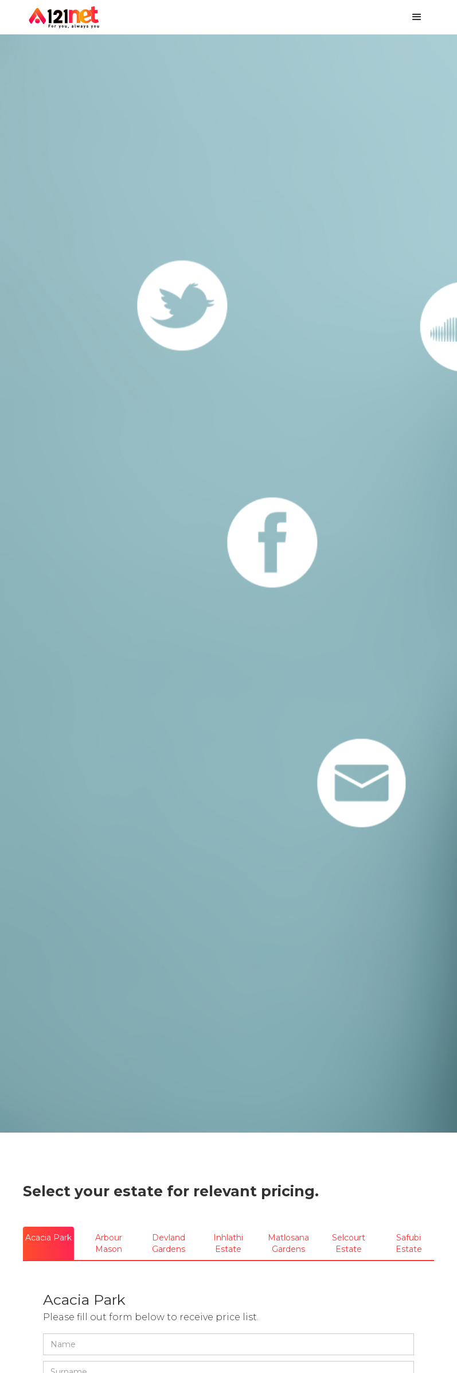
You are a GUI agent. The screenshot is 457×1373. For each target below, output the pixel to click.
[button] (417, 17)
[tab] (48, 1243)
